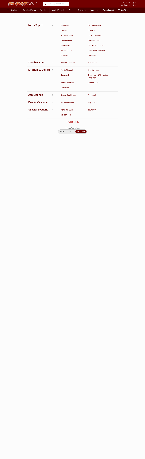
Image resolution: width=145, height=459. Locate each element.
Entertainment (108, 10)
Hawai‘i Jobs (17, 443)
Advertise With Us (72, 445)
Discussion (18, 429)
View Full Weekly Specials (50, 413)
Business (94, 10)
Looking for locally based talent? (61, 331)
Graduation (36, 450)
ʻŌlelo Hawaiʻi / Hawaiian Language (18, 451)
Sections (12, 10)
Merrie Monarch (58, 10)
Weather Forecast (36, 439)
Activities (11, 18)
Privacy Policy (112, 439)
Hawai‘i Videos (18, 436)
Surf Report (18, 439)
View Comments (50, 387)
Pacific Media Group (124, 435)
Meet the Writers (72, 440)
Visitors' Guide (124, 10)
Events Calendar (36, 443)
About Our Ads (123, 439)
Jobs (71, 10)
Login (122, 5)
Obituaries (82, 10)
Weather (43, 10)
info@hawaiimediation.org (24, 248)
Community (18, 446)
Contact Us (72, 435)
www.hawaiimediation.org (53, 248)
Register (127, 5)
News (18, 432)
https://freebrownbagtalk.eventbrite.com (59, 240)
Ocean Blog (36, 432)
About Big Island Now (72, 426)
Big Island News (29, 10)
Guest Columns (36, 446)
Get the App (72, 431)
